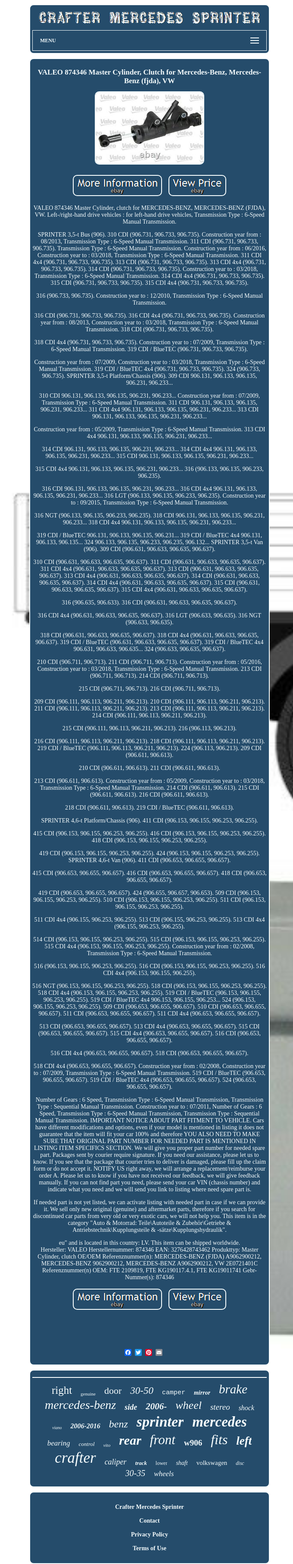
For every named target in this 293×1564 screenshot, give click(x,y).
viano (57, 1427)
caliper (116, 1462)
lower (161, 1463)
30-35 (135, 1473)
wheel (188, 1405)
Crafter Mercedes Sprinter (149, 1507)
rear (130, 1440)
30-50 (141, 1390)
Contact (149, 1520)
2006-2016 (85, 1426)
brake (233, 1389)
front (162, 1439)
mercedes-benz (80, 1404)
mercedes (219, 1422)
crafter (75, 1457)
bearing (58, 1443)
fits (219, 1439)
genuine (88, 1393)
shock (246, 1407)
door (113, 1390)
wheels (164, 1474)
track (141, 1463)
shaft (181, 1463)
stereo (220, 1406)
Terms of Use (149, 1548)
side (131, 1407)
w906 (193, 1442)
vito (107, 1445)
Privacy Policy (149, 1534)
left (244, 1440)
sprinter (160, 1422)
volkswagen (212, 1462)
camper (173, 1392)
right (62, 1390)
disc (240, 1463)
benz (118, 1424)
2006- (156, 1406)
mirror (202, 1393)
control (87, 1444)
